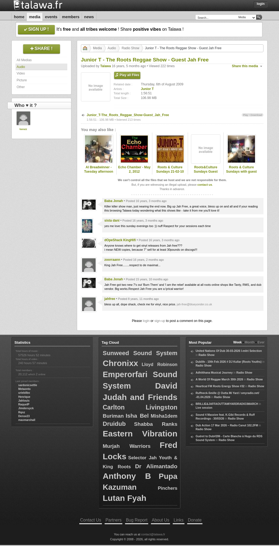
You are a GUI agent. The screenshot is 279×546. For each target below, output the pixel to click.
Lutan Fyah (124, 498)
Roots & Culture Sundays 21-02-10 (170, 169)
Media (34, 17)
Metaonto (24, 388)
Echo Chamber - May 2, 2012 (134, 169)
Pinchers (167, 488)
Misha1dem (164, 416)
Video (21, 73)
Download (256, 114)
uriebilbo (24, 392)
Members (71, 17)
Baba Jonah (113, 201)
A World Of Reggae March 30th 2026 (219, 379)
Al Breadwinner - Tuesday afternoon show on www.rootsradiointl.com (98, 174)
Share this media (245, 66)
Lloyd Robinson (159, 364)
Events (51, 17)
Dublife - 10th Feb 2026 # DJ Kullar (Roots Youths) (229, 361)
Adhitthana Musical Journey (214, 372)
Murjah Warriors (127, 446)
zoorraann (112, 260)
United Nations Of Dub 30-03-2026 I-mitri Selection (229, 350)
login (146, 321)
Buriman (113, 416)
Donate (195, 520)
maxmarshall (26, 419)
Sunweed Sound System (140, 353)
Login (261, 4)
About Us (160, 520)
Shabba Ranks (155, 424)
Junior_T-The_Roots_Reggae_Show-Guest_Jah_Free (128, 115)
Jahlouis (23, 400)
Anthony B (127, 475)
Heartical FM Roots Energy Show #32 (220, 386)
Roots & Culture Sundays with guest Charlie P (241, 171)
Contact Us (90, 520)
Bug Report (136, 520)
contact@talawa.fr (153, 534)
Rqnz (21, 412)
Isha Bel (137, 415)
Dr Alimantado (156, 466)
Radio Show (130, 48)
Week (237, 342)
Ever (261, 342)
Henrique (24, 396)
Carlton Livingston (140, 407)
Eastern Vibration (140, 433)
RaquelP (23, 404)
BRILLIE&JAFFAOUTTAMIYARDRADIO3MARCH (227, 403)
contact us (204, 184)
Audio (21, 67)
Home (19, 17)
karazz (23, 129)
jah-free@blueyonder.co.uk (194, 304)
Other (21, 87)
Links (178, 520)
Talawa (105, 66)
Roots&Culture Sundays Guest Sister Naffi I (205, 171)
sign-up (159, 321)
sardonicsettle (27, 385)
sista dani (111, 220)
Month (249, 342)
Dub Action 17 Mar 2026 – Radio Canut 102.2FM (227, 425)
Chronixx (120, 363)
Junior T (147, 89)
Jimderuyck (26, 408)
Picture (22, 80)
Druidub (114, 423)
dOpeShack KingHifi (120, 240)
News (89, 17)
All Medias (24, 60)
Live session (204, 407)
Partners (113, 520)
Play (245, 114)
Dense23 (24, 416)
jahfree (109, 299)
